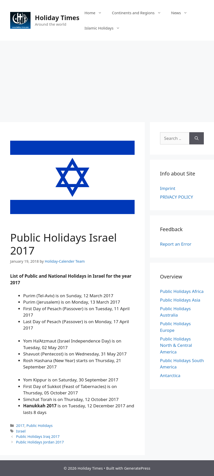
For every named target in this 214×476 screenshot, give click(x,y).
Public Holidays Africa (182, 291)
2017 (20, 425)
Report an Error (175, 244)
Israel (20, 431)
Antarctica (170, 375)
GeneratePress (137, 468)
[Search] (196, 138)
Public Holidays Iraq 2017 (38, 436)
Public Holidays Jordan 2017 (40, 442)
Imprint (167, 188)
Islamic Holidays (104, 28)
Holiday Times (57, 17)
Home (95, 12)
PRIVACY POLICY (176, 197)
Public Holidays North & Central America (176, 345)
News (182, 12)
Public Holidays (39, 425)
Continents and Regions (139, 12)
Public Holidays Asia (180, 300)
